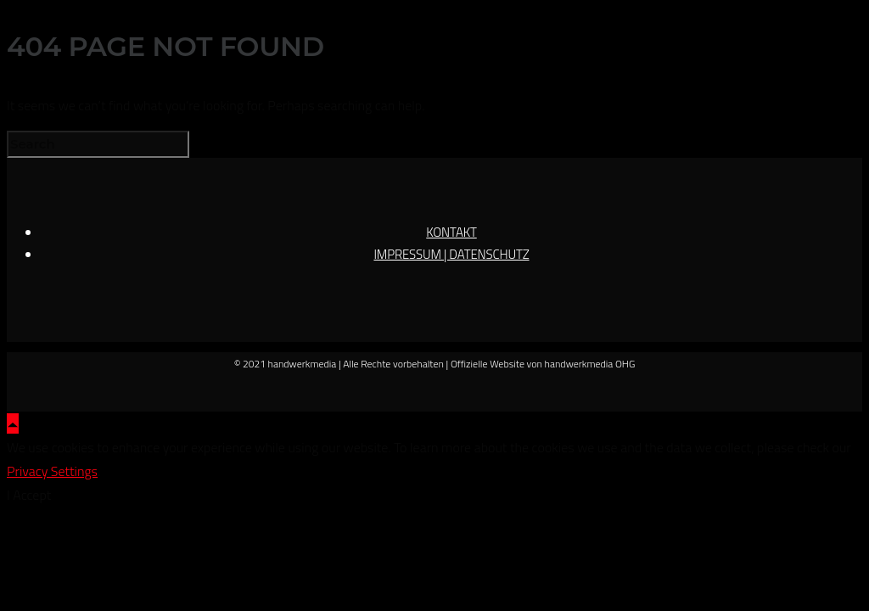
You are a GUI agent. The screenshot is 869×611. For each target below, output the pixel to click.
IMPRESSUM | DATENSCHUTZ (451, 254)
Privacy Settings (52, 471)
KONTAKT (451, 232)
